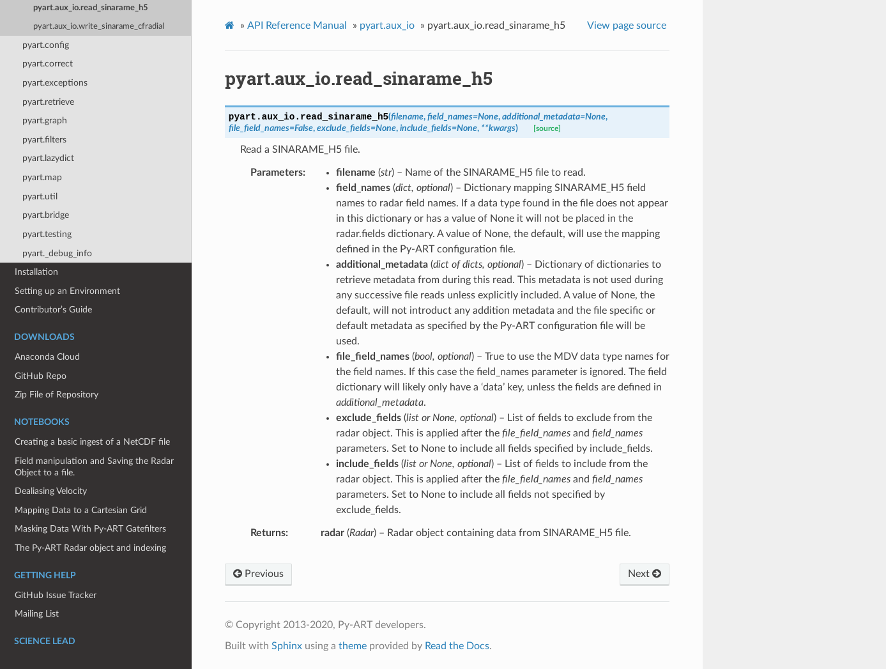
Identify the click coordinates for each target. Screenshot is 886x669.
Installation (36, 272)
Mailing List (37, 614)
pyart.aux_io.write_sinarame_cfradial (98, 26)
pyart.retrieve (48, 102)
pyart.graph (44, 120)
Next (644, 574)
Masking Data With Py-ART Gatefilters (90, 529)
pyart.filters (44, 139)
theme (353, 646)
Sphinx (286, 646)
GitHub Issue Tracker (55, 595)
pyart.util (39, 196)
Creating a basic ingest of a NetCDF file (92, 442)
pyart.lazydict (48, 158)
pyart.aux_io (387, 25)
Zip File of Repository (56, 394)
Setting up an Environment (67, 291)
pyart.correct (47, 63)
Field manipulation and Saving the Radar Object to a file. (94, 466)
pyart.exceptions (55, 83)
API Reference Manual (297, 25)
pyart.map (42, 177)
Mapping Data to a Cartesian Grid (81, 510)
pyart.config (45, 45)
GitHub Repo (40, 376)
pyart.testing (47, 234)
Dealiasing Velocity (51, 491)
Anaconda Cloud (47, 357)
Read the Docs (457, 646)
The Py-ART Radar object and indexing (90, 548)
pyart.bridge (45, 215)
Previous (258, 574)
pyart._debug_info (57, 253)
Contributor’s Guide (53, 309)
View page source (626, 25)
